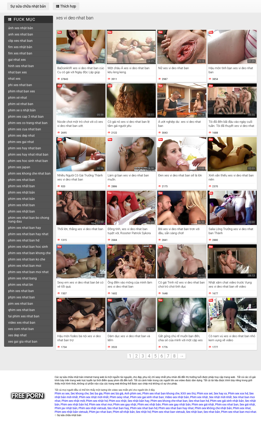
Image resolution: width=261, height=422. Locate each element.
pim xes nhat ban (20, 304)
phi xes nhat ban (20, 85)
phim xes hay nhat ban (24, 148)
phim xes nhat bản (21, 199)
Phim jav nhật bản (66, 408)
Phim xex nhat (242, 408)
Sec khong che (80, 393)
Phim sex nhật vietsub (92, 408)
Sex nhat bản (211, 411)
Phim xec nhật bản (149, 404)
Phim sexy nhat (119, 397)
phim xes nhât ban (21, 205)
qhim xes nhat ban (21, 310)
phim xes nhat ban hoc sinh (28, 247)
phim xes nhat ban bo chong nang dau (28, 219)
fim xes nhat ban (20, 53)
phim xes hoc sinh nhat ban (28, 161)
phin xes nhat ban (21, 291)
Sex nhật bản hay (138, 400)
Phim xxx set (205, 393)
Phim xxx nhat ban (227, 404)
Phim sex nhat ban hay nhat (176, 408)
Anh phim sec (132, 393)
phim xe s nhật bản (22, 110)
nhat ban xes (17, 72)
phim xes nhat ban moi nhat (28, 272)
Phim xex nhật (199, 397)
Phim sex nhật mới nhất (94, 397)
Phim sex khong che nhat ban (169, 400)
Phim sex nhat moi (100, 404)
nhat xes (14, 79)
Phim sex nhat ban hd (143, 408)
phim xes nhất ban (21, 186)
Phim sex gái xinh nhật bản (227, 400)
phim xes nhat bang (22, 278)
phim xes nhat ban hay (24, 228)
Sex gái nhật (247, 404)
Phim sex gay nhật (124, 404)
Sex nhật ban (194, 411)
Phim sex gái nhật (203, 404)
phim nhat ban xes (21, 91)
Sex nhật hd (143, 411)
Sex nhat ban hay (118, 408)
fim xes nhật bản (20, 47)
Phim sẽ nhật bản (124, 411)
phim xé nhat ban (20, 104)
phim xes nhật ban (21, 211)
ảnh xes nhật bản (20, 28)
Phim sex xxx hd (238, 393)
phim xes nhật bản (21, 192)
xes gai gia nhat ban (22, 341)
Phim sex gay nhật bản (176, 404)
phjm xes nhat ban (21, 297)
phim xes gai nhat (21, 142)
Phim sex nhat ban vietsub (168, 411)
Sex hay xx (220, 393)
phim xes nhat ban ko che (26, 259)
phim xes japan (19, 167)
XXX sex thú (188, 393)
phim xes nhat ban (21, 180)
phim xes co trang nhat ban (28, 123)
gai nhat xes (17, 60)
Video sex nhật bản (177, 397)
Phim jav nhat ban (100, 411)
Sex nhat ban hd (199, 400)
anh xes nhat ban (20, 34)
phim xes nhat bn (20, 285)
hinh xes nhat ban (21, 66)
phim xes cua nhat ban (24, 129)
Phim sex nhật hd (97, 400)
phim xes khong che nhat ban (29, 173)
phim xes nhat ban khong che (29, 253)
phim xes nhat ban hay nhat (28, 234)
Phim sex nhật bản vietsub (71, 411)
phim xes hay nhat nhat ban (28, 154)
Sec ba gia (96, 393)
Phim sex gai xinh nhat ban (147, 397)
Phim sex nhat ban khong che (160, 393)
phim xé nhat (17, 98)
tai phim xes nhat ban (23, 316)
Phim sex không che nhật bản (213, 408)
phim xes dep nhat (21, 135)
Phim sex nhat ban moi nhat (238, 411)
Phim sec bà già (113, 393)
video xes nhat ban (21, 323)
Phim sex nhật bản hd (74, 404)
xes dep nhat (17, 335)
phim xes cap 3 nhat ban (26, 117)
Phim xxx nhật (118, 400)
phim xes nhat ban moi (24, 266)
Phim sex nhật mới (73, 400)
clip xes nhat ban (20, 41)
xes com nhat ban (21, 329)
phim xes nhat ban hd (23, 240)
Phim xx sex (62, 393)
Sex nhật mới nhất (220, 397)
